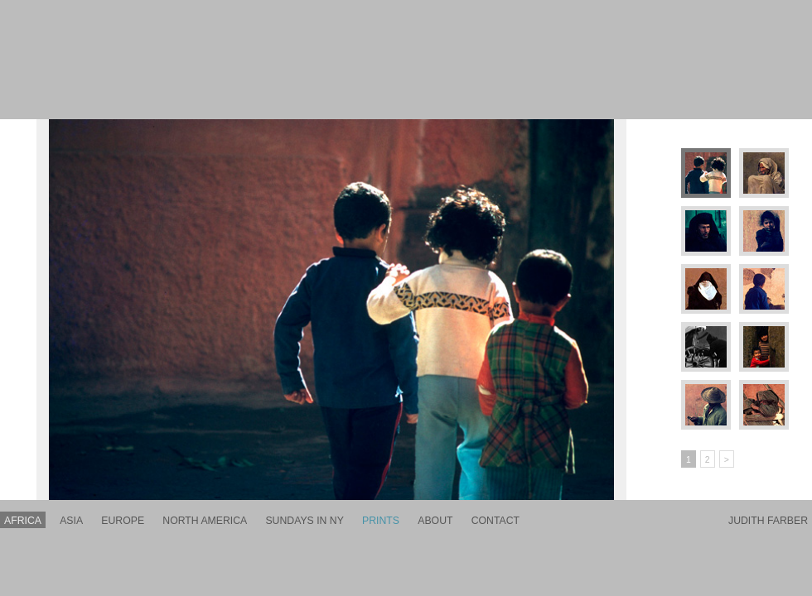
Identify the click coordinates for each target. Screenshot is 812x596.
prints (380, 520)
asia (71, 520)
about (435, 520)
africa (22, 520)
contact (495, 520)
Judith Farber (768, 520)
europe (122, 520)
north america (204, 520)
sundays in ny (304, 520)
